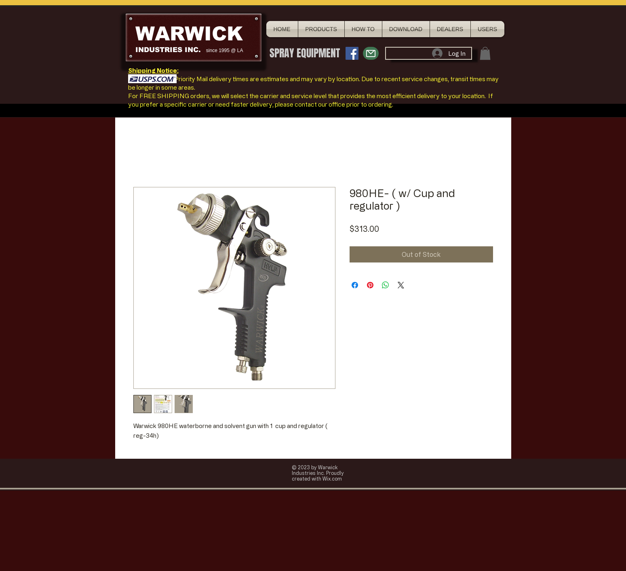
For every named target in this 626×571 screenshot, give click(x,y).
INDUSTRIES (158, 50)
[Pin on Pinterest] (370, 285)
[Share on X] (401, 285)
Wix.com (332, 478)
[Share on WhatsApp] (385, 285)
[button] (485, 53)
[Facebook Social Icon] (352, 53)
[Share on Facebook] (355, 285)
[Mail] (371, 53)
